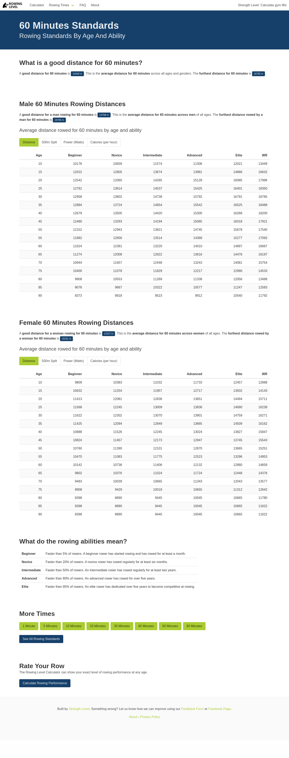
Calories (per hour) (104, 142)
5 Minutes (50, 626)
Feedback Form (192, 709)
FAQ (83, 5)
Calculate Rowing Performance (45, 683)
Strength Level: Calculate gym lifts (262, 5)
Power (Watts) (74, 142)
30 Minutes (122, 626)
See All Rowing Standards (41, 639)
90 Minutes (194, 626)
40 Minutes (146, 626)
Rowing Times (59, 5)
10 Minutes (73, 626)
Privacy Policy (150, 717)
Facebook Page (219, 709)
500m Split (49, 142)
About (95, 5)
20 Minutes (98, 626)
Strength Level (79, 709)
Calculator (37, 5)
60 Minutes (170, 626)
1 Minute (29, 626)
